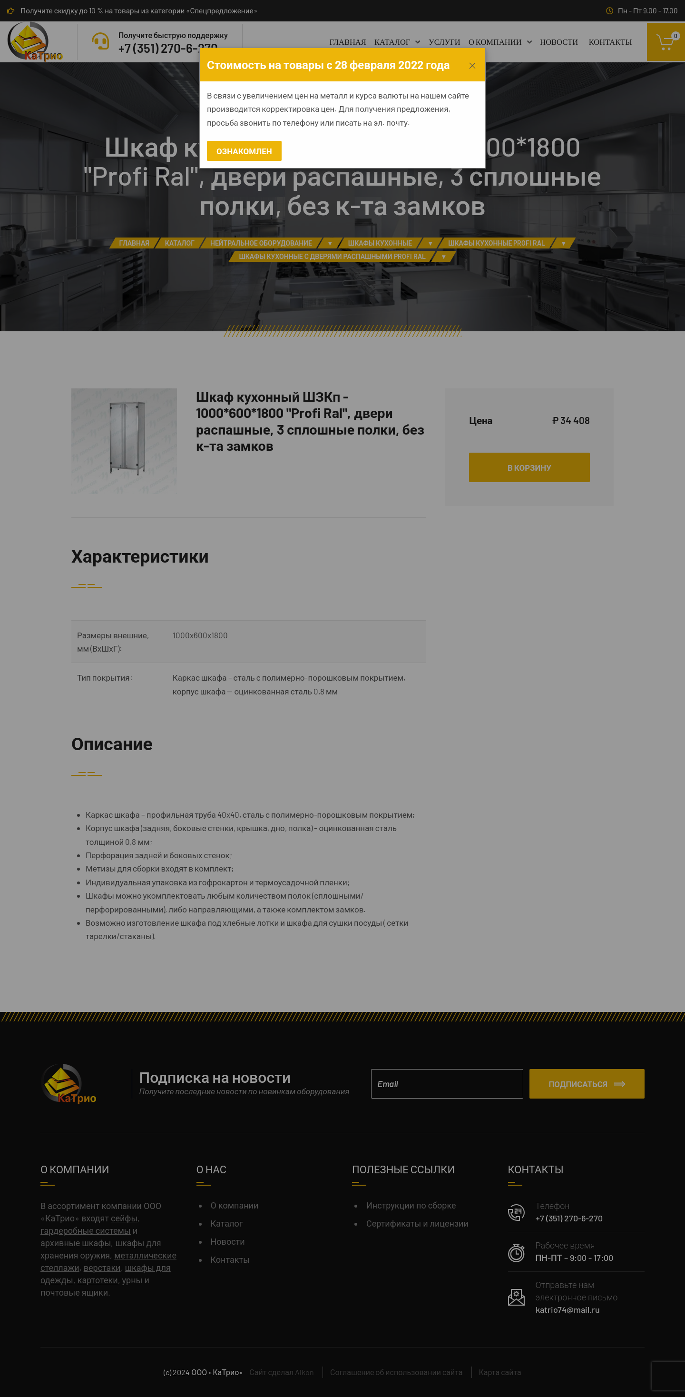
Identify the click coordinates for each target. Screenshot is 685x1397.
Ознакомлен (244, 151)
